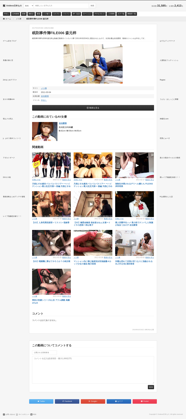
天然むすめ (36, 180)
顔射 (23, 14)
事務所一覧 (131, 14)
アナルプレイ (99, 14)
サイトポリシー (24, 414)
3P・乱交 (76, 14)
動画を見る (94, 108)
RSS (34, 414)
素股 (38, 14)
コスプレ (56, 14)
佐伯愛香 (45, 96)
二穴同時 (111, 14)
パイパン (66, 14)
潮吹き (31, 14)
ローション (87, 14)
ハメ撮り (46, 14)
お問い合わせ (10, 414)
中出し (6, 14)
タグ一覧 (121, 14)
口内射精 (15, 14)
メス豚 (44, 88)
